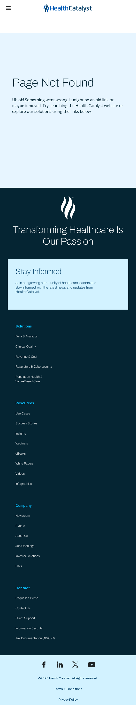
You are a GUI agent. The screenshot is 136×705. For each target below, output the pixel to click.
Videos (20, 473)
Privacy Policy (68, 699)
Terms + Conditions (68, 689)
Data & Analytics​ (26, 336)
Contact (22, 588)
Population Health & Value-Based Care (28, 379)
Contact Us (22, 608)
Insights (20, 433)
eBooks (20, 453)
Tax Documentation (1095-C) (35, 638)
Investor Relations (27, 556)
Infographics (23, 484)
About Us (21, 536)
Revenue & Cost (26, 356)
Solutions (23, 326)
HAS (18, 566)
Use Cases (22, 413)
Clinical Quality (25, 346)
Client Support (25, 618)
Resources (24, 403)
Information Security (29, 628)
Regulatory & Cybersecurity (33, 366)
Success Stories (26, 423)
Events (20, 526)
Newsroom (22, 515)
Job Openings (24, 546)
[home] (76, 8)
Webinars (21, 443)
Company (23, 506)
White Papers (24, 463)
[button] (8, 8)
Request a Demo (26, 598)
